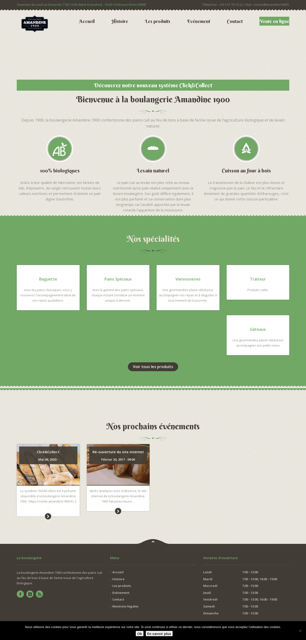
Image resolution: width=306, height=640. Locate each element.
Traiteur (258, 279)
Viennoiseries (188, 279)
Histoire (119, 21)
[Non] (300, 630)
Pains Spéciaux (118, 279)
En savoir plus (159, 633)
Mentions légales (125, 606)
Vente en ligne (274, 21)
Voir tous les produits (153, 366)
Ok (139, 633)
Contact (235, 21)
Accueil (87, 21)
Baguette (48, 279)
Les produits (157, 21)
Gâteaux (258, 329)
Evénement (198, 21)
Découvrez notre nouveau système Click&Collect (153, 85)
